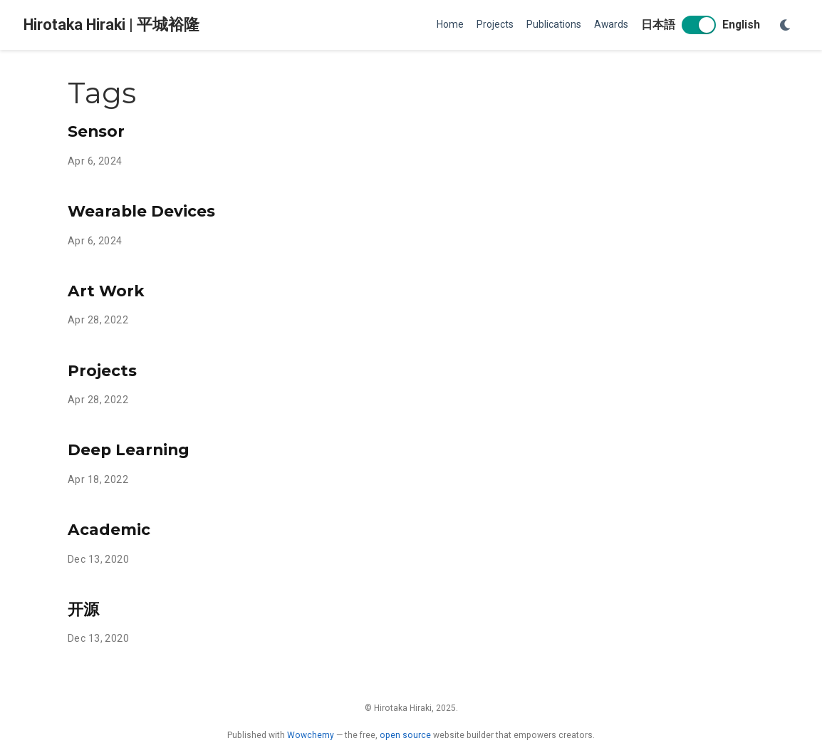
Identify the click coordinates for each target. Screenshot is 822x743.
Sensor (96, 131)
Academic (109, 529)
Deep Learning (128, 449)
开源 (83, 609)
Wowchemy (310, 735)
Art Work (106, 290)
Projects (102, 370)
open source (405, 735)
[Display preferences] (785, 25)
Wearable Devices (141, 211)
